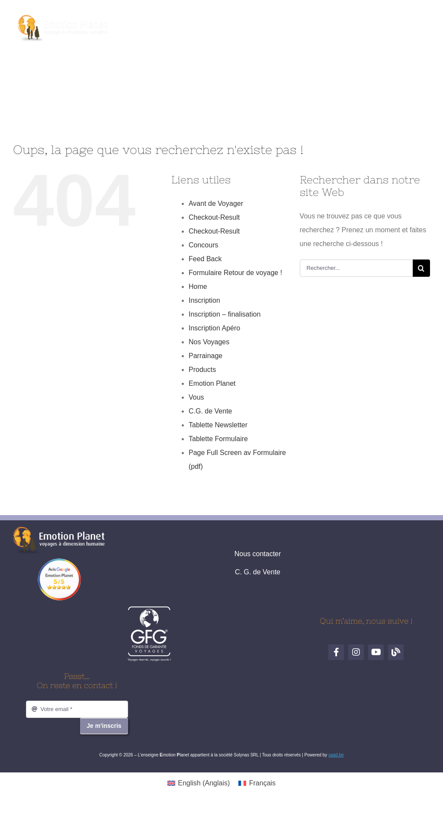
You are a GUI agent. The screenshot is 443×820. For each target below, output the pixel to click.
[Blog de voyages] (251, 25)
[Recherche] (421, 268)
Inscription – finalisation (224, 314)
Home (198, 286)
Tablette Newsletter (218, 425)
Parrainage (205, 355)
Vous (196, 397)
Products (202, 369)
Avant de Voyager (216, 203)
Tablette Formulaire (218, 438)
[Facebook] (191, 25)
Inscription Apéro (214, 328)
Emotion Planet (212, 383)
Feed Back (205, 259)
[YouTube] (231, 25)
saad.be (336, 755)
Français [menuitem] (262, 783)
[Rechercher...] (356, 268)
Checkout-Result (214, 217)
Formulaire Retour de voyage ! (235, 272)
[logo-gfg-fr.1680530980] (149, 609)
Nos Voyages (209, 342)
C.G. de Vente (210, 411)
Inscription (204, 300)
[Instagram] (211, 25)
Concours (203, 245)
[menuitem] (198, 783)
